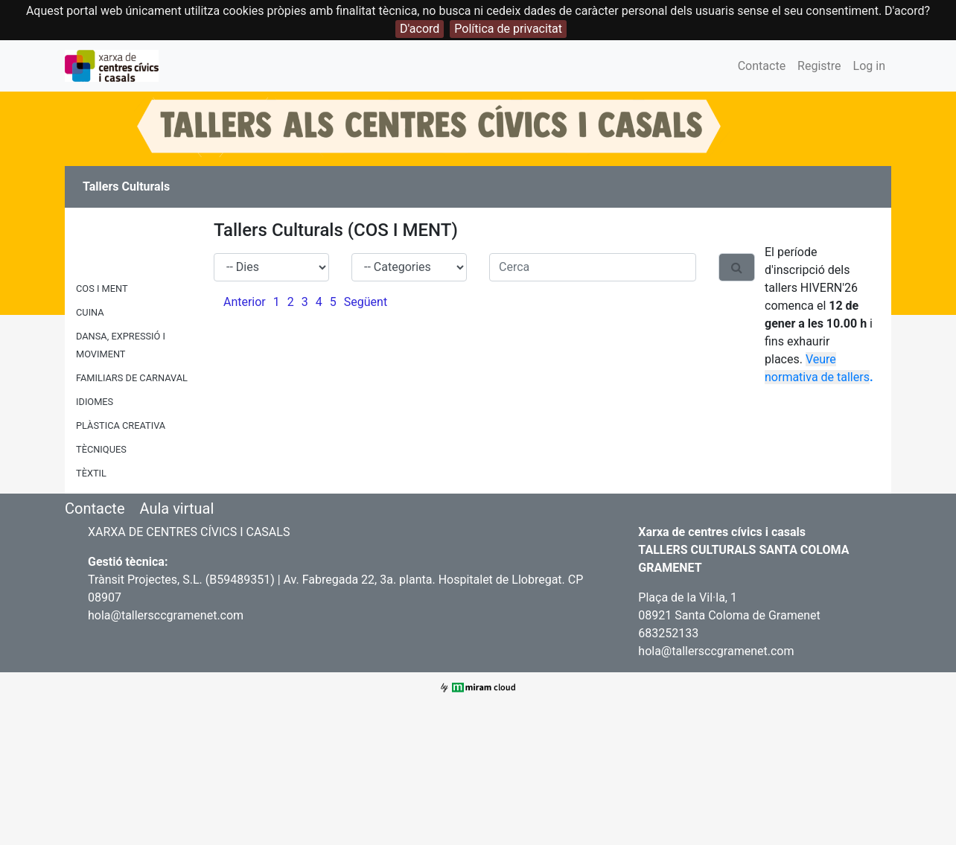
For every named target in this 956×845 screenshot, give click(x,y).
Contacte (761, 66)
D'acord (419, 29)
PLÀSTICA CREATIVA (120, 425)
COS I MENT (102, 288)
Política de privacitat (508, 29)
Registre (819, 66)
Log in (869, 66)
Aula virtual (176, 508)
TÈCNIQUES (101, 449)
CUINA (90, 312)
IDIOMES (94, 401)
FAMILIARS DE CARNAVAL (132, 377)
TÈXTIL (91, 473)
